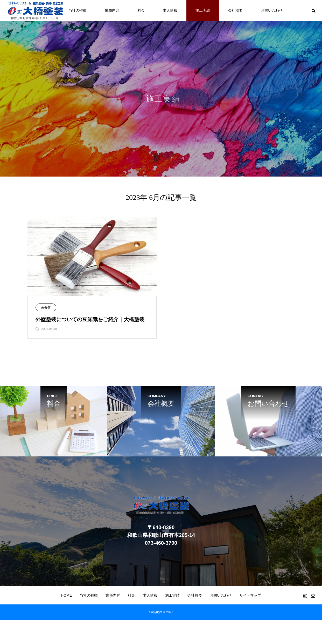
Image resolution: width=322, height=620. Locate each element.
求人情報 (170, 10)
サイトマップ (250, 595)
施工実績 (202, 10)
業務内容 (112, 10)
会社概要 (235, 10)
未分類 (46, 307)
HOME (66, 595)
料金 (141, 10)
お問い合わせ (272, 10)
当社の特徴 (77, 10)
